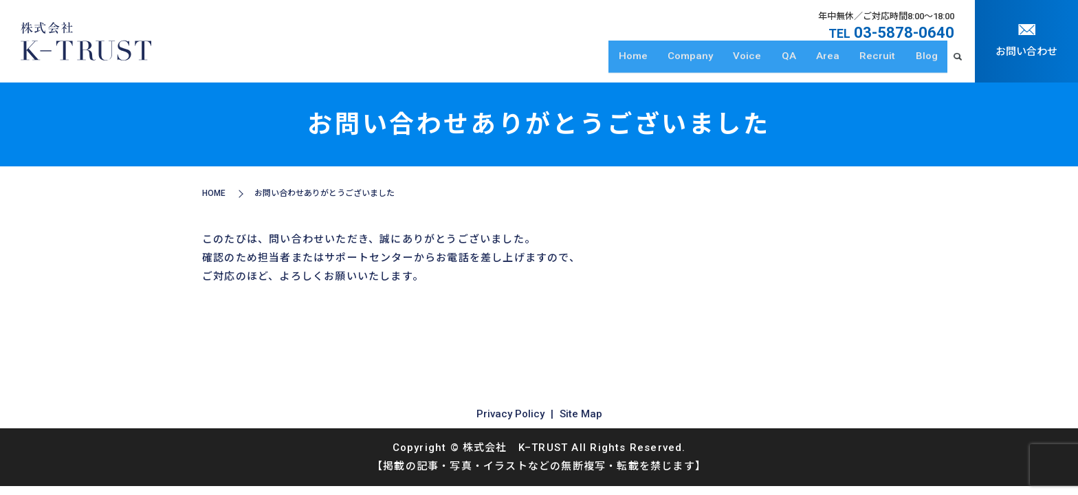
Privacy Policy (510, 414)
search (957, 63)
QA (801, 62)
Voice (763, 62)
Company (710, 62)
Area (836, 62)
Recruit (883, 62)
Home (656, 62)
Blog (928, 62)
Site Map (581, 414)
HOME (214, 193)
